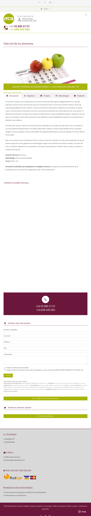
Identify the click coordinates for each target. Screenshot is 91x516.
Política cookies (72, 506)
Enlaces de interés (36, 506)
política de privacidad (21, 368)
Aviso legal (47, 506)
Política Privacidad (59, 506)
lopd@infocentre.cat (52, 389)
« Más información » (48, 170)
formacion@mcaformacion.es (14, 460)
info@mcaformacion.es (12, 457)
